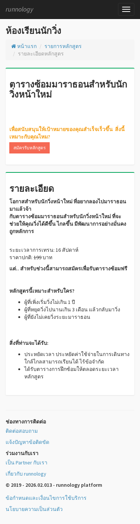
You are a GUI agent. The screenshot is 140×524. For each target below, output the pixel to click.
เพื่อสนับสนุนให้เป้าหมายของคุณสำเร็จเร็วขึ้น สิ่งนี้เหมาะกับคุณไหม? (67, 133)
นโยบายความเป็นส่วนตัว (34, 509)
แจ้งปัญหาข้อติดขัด (27, 442)
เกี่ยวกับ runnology (26, 473)
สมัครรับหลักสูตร (29, 147)
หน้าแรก (24, 46)
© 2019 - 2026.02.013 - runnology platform (54, 485)
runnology (19, 9)
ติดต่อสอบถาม (22, 431)
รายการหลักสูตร (63, 46)
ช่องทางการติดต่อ (26, 421)
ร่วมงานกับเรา (22, 453)
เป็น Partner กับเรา (26, 462)
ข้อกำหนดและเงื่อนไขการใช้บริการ (46, 498)
